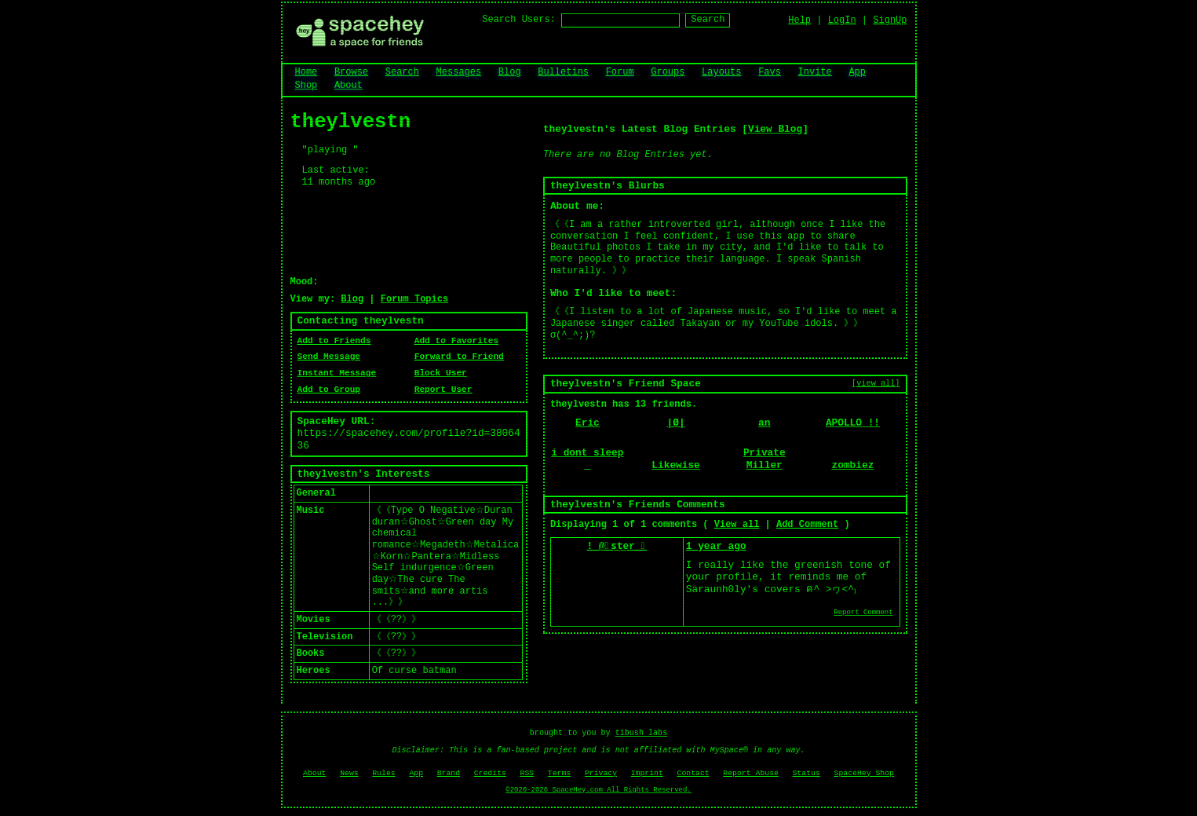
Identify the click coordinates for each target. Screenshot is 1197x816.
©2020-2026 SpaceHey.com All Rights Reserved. (598, 790)
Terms (559, 773)
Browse (351, 72)
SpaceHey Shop (864, 773)
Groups (667, 72)
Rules (383, 773)
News (349, 773)
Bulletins (563, 72)
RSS (527, 773)
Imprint (647, 773)
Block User (440, 373)
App (857, 72)
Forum (620, 72)
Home (306, 72)
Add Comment (807, 524)
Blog (509, 72)
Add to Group (329, 389)
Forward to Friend (459, 356)
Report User (443, 389)
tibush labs (641, 733)
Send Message (329, 356)
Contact (693, 773)
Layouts (721, 72)
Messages (459, 72)
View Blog (775, 129)
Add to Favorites (456, 341)
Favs (769, 72)
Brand (448, 773)
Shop (306, 85)
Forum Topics (414, 299)
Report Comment (863, 613)
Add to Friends (334, 341)
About (348, 85)
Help (799, 20)
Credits (490, 773)
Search (707, 19)
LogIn (842, 20)
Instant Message (337, 373)
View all (737, 524)
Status (806, 773)
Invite (815, 72)
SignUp (890, 20)
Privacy (601, 773)
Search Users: (519, 19)
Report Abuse (751, 773)
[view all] (876, 383)
